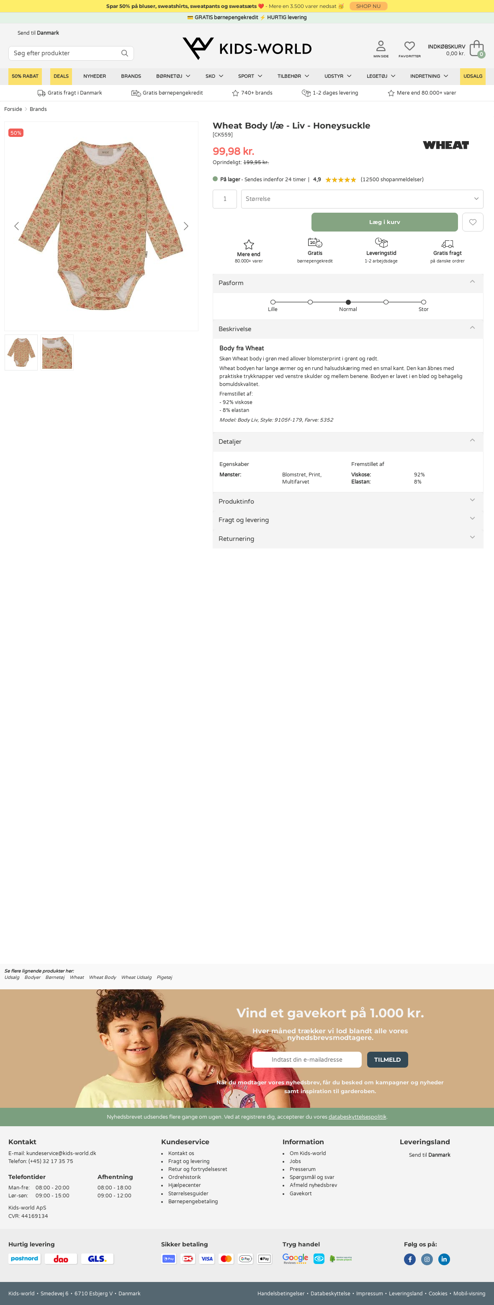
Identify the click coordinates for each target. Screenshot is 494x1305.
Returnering (236, 539)
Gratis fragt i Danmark (70, 93)
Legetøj (381, 76)
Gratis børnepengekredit (167, 93)
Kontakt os (181, 1153)
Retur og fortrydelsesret (197, 1169)
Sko (215, 76)
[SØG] (125, 53)
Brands (131, 76)
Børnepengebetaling (193, 1202)
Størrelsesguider (188, 1194)
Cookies (438, 1294)
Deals (61, 76)
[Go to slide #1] (21, 353)
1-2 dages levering (330, 93)
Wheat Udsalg (136, 977)
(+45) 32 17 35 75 (50, 1161)
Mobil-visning (469, 1294)
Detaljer (230, 441)
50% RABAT (25, 76)
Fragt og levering (244, 520)
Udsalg (472, 76)
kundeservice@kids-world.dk (61, 1153)
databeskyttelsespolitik (357, 1117)
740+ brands (252, 93)
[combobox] (362, 199)
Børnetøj (173, 76)
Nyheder (94, 76)
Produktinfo (236, 501)
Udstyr (338, 76)
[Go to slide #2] (57, 353)
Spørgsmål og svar (312, 1177)
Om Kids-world (308, 1153)
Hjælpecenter (184, 1185)
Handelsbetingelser (281, 1294)
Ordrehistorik (184, 1177)
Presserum (303, 1169)
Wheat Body (102, 977)
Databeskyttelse (330, 1294)
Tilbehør (293, 76)
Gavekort (301, 1194)
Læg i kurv (384, 222)
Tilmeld (387, 1059)
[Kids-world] (247, 49)
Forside (13, 109)
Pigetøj (164, 977)
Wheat (76, 977)
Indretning (429, 76)
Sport (250, 76)
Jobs (295, 1161)
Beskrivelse (235, 329)
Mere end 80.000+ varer (422, 93)
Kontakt (22, 1142)
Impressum (369, 1294)
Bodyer (32, 977)
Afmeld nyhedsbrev (313, 1185)
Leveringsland (406, 1294)
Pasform (231, 283)
